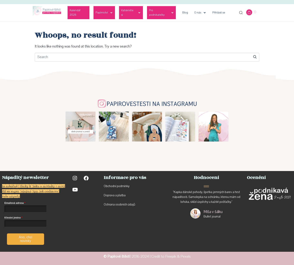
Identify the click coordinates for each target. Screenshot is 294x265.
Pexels (185, 256)
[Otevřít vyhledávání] (241, 13)
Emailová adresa (14, 203)
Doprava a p (111, 195)
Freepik (170, 256)
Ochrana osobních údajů (119, 204)
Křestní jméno (12, 217)
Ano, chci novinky (25, 239)
